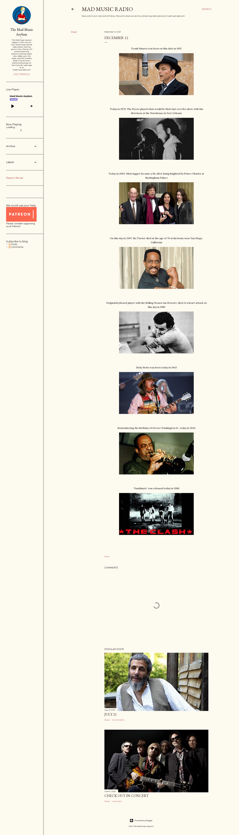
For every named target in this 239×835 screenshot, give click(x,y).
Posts (13, 244)
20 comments (118, 720)
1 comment (117, 801)
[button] (12, 106)
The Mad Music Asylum (21, 32)
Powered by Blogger (141, 820)
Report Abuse (14, 177)
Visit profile (21, 74)
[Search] (206, 9)
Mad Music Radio (107, 9)
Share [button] (74, 32)
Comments (16, 247)
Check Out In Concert (126, 795)
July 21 (110, 714)
